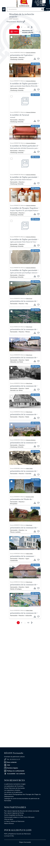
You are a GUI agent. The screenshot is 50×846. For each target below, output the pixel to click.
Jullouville (28, 616)
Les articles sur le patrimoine (13, 792)
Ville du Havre (8, 819)
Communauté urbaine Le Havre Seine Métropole (19, 817)
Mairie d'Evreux (9, 823)
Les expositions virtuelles (12, 790)
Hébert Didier (29, 468)
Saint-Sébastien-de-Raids (19, 361)
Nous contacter (10, 762)
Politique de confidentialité (14, 771)
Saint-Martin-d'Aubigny (19, 588)
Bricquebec (13, 504)
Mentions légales (11, 768)
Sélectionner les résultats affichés (26, 32)
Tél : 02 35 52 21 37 (12, 759)
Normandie (14, 57)
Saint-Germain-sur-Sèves (19, 389)
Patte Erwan (29, 298)
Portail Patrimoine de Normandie (14, 788)
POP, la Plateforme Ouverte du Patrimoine (17, 834)
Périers (27, 332)
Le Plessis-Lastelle (18, 531)
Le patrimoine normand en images (15, 784)
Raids (27, 417)
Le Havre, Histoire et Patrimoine (14, 821)
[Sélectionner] (11, 37)
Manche (21, 57)
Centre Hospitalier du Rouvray (13, 815)
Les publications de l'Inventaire (14, 786)
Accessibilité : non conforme (14, 774)
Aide (7, 765)
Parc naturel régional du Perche (14, 813)
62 (28, 27)
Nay (26, 304)
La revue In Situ (9, 836)
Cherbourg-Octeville (16, 59)
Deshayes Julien (30, 496)
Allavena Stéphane (31, 52)
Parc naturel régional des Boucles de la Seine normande (21, 811)
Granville (28, 474)
